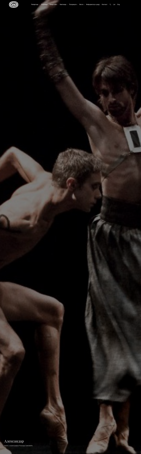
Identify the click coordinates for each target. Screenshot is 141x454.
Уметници (63, 4)
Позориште (73, 4)
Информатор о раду (93, 4)
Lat (114, 4)
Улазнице (44, 4)
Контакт (104, 4)
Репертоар (35, 4)
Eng (118, 4)
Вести (81, 4)
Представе (53, 4)
